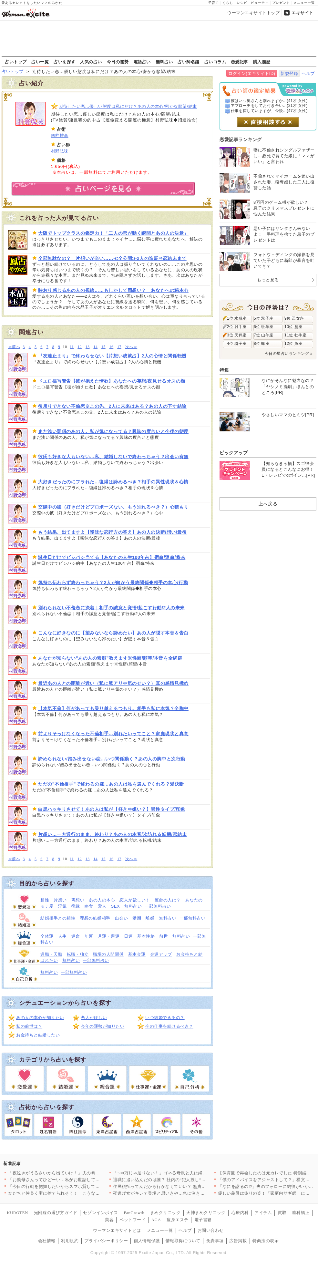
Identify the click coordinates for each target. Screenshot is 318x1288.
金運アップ (161, 954)
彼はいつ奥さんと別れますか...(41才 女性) (269, 100)
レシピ (242, 3)
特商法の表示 (265, 1240)
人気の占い (91, 62)
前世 (163, 936)
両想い (78, 900)
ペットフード (132, 1219)
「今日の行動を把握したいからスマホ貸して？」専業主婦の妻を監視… (78, 1186)
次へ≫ (131, 347)
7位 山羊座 (263, 335)
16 (111, 347)
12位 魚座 (293, 343)
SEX (115, 906)
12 (79, 347)
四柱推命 (59, 135)
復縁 (75, 906)
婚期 (136, 918)
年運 (89, 936)
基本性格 (146, 936)
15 (103, 347)
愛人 (102, 906)
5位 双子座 (263, 318)
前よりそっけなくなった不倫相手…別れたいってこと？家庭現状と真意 (113, 733)
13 (88, 347)
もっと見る (268, 279)
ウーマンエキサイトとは (117, 1230)
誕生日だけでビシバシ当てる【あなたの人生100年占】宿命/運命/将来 (111, 557)
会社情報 (47, 1240)
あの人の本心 (102, 900)
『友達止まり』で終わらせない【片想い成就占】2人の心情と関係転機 (112, 355)
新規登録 (289, 73)
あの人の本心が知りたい (40, 1017)
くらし (227, 3)
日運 (128, 936)
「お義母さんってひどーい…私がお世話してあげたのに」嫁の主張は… (78, 1179)
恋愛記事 (239, 62)
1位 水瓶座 (237, 318)
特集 (224, 370)
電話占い (142, 62)
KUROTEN (17, 1212)
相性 (44, 900)
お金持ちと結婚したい (38, 1035)
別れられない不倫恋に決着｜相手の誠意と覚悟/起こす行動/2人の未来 (111, 607)
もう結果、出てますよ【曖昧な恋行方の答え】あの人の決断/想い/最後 (112, 532)
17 (119, 347)
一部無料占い (158, 906)
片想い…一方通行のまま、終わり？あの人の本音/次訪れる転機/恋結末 (112, 834)
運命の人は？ (168, 900)
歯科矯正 (301, 1212)
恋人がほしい (94, 1017)
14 (95, 347)
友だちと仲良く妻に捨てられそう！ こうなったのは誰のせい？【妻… (78, 1193)
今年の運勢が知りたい (102, 1026)
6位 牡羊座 (263, 327)
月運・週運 (109, 936)
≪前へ (14, 347)
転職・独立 (78, 954)
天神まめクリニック (206, 1212)
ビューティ (260, 3)
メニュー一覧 (304, 3)
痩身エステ (178, 1219)
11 (72, 347)
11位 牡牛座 (295, 335)
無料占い (164, 62)
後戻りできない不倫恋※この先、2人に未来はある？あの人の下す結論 (112, 406)
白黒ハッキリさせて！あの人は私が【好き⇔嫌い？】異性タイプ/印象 (111, 809)
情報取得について (183, 1240)
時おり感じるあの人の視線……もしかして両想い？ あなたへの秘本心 (113, 290)
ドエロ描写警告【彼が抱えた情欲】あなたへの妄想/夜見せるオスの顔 (111, 381)
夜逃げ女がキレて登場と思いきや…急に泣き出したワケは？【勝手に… (183, 1193)
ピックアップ (234, 452)
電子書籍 (203, 1219)
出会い (121, 918)
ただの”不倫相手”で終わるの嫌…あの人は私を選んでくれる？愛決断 (111, 784)
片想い (60, 900)
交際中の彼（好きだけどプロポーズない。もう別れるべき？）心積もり (113, 507)
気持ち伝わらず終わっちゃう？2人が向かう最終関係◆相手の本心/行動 (113, 582)
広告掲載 (238, 1240)
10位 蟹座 (293, 327)
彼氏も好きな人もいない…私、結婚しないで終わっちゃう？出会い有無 (113, 456)
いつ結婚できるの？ (165, 1017)
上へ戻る (268, 503)
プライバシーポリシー (106, 1240)
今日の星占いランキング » (289, 353)
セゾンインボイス (100, 1212)
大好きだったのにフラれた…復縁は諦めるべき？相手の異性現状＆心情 (113, 481)
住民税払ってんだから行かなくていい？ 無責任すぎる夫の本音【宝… (181, 1186)
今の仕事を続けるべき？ (169, 1026)
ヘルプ (308, 73)
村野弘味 (59, 151)
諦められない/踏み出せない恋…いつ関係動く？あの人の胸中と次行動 (111, 758)
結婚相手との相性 (57, 918)
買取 (282, 1212)
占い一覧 (40, 62)
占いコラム (215, 62)
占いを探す (65, 62)
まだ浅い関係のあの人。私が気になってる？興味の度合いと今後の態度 (113, 431)
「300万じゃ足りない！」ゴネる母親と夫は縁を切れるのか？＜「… (179, 1172)
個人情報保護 (147, 1240)
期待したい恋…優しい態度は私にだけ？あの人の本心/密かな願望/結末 (128, 106)
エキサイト (302, 12)
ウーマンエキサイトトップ (253, 12)
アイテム (263, 1212)
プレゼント (281, 3)
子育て (213, 3)
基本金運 (137, 954)
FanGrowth (134, 1212)
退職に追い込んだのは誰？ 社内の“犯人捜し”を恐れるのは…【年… (179, 1179)
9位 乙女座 (294, 318)
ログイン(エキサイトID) (251, 73)
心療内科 (240, 1212)
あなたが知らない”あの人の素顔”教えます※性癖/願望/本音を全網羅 (110, 658)
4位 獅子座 (237, 343)
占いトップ (16, 62)
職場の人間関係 (108, 954)
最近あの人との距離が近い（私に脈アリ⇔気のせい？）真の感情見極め (113, 683)
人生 (62, 936)
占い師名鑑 (189, 62)
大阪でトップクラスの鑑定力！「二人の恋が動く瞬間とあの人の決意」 (113, 233)
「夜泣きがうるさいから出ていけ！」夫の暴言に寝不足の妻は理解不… (78, 1172)
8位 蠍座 (261, 343)
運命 (75, 936)
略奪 (89, 906)
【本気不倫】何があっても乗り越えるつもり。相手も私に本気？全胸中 (113, 708)
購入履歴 (262, 62)
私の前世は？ (29, 1026)
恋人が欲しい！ (134, 900)
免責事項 (215, 1240)
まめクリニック (165, 1212)
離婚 (150, 918)
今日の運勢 (118, 62)
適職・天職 (51, 954)
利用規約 (69, 1240)
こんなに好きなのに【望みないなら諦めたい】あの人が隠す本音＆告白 (113, 632)
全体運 (47, 936)
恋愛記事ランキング (241, 139)
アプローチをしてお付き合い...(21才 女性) (269, 105)
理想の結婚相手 (95, 918)
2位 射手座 (237, 327)
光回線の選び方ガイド (55, 1212)
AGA (156, 1219)
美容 (109, 1219)
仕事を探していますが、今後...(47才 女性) (269, 110)
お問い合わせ (211, 1230)
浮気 (62, 906)
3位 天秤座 (237, 335)
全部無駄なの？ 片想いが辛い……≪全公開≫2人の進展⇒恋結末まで (112, 258)
